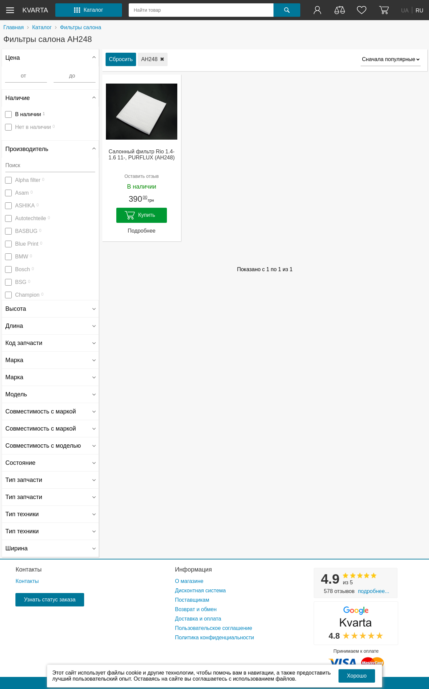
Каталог (42, 27)
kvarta (35, 10)
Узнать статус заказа (49, 599)
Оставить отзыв (141, 176)
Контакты (28, 569)
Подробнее (142, 231)
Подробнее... (373, 591)
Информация (193, 569)
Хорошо (357, 676)
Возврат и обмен (196, 609)
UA (405, 10)
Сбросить (121, 59)
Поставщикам (192, 600)
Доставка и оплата (198, 619)
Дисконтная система (200, 590)
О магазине (189, 581)
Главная (13, 27)
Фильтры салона (80, 27)
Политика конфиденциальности (214, 637)
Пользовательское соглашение (213, 628)
